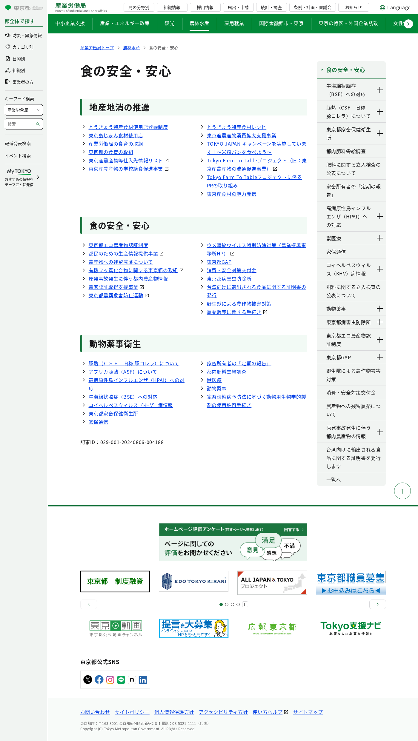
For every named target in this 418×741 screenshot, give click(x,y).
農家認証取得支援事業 (113, 286)
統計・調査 (271, 7)
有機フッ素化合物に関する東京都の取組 (133, 270)
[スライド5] (226, 604)
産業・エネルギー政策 (125, 23)
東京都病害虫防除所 (229, 278)
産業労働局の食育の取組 (116, 143)
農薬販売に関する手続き (234, 311)
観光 (169, 23)
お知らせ (353, 7)
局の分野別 (138, 7)
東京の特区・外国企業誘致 (348, 23)
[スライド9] (232, 604)
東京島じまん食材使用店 (116, 135)
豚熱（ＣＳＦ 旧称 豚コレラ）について (134, 363)
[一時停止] (245, 604)
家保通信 (99, 421)
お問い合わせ (95, 711)
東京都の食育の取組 (111, 151)
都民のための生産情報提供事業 (123, 253)
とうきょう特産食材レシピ (237, 126)
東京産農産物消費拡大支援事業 (241, 135)
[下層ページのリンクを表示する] (380, 89)
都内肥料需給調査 (227, 371)
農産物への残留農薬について (121, 261)
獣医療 (214, 379)
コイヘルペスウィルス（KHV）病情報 (131, 405)
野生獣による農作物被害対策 (239, 303)
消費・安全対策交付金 (231, 270)
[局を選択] (24, 110)
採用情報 (205, 7)
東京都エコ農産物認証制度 (118, 245)
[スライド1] (221, 604)
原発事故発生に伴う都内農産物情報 (128, 278)
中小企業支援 (70, 23)
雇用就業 (234, 23)
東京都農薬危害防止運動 (116, 295)
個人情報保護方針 (174, 711)
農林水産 (200, 23)
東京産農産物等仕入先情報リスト (126, 160)
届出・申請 (238, 7)
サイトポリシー (132, 711)
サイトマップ (308, 711)
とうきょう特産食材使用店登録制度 (128, 126)
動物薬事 (217, 388)
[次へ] (377, 604)
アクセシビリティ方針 (223, 711)
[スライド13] (238, 604)
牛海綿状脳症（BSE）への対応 (123, 396)
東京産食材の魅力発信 (231, 193)
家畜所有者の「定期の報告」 (239, 363)
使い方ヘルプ (267, 711)
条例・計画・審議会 (312, 7)
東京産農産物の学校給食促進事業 (126, 168)
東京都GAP (219, 261)
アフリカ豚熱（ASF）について (123, 371)
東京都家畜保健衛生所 (113, 413)
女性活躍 (403, 23)
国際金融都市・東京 (281, 23)
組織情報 (172, 7)
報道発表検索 (18, 143)
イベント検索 (18, 155)
